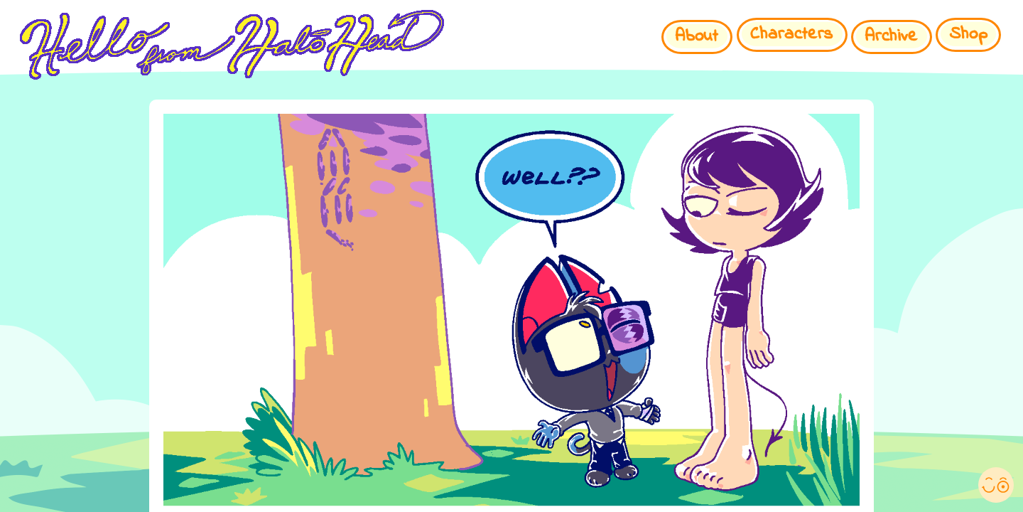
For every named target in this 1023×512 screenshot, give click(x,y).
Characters (791, 34)
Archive (891, 36)
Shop (968, 34)
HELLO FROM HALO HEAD (429, 45)
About (697, 36)
